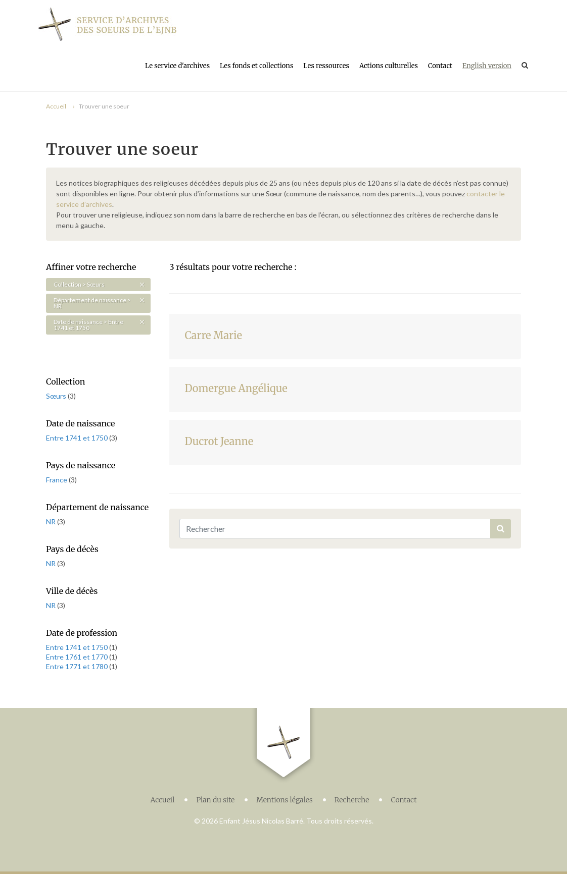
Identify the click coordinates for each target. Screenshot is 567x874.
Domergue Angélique (235, 388)
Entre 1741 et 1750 (77, 437)
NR (51, 521)
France (57, 479)
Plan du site (215, 799)
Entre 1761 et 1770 (77, 656)
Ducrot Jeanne (218, 441)
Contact (440, 66)
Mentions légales (284, 799)
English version (486, 66)
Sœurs (57, 396)
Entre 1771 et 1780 (77, 666)
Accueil (56, 106)
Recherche (352, 799)
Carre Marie (213, 335)
